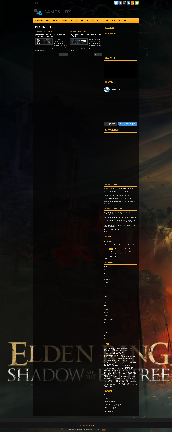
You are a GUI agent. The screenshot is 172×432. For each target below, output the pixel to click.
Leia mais (63, 55)
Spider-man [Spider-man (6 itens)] (112, 379)
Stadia (106, 20)
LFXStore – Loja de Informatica (114, 408)
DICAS (48, 20)
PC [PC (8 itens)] (126, 370)
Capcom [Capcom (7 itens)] (106, 348)
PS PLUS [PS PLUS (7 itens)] (132, 377)
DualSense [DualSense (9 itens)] (113, 348)
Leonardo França (109, 401)
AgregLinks (107, 395)
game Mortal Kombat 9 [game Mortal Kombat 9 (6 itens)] (123, 348)
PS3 (76, 20)
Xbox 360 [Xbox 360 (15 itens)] (125, 381)
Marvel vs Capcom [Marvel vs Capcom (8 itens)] (116, 360)
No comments (48, 31)
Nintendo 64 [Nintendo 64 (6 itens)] (132, 365)
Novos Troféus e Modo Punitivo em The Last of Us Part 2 (85, 35)
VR (105, 322)
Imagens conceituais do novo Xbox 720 (124, 217)
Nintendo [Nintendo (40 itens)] (110, 365)
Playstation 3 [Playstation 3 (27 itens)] (112, 373)
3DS (105, 266)
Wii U (106, 329)
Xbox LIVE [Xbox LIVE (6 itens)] (115, 384)
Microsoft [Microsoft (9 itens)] (132, 363)
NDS (105, 276)
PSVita (99, 20)
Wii (105, 325)
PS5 (87, 20)
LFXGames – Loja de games (113, 405)
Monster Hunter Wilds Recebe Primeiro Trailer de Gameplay (119, 202)
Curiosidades (39, 20)
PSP (93, 20)
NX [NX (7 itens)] (124, 370)
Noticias (64, 20)
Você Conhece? (109, 319)
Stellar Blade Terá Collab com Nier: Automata (118, 188)
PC (71, 20)
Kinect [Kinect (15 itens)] (107, 360)
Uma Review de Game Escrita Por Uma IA (117, 198)
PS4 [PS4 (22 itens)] (115, 376)
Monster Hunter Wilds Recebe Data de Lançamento (120, 192)
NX (105, 286)
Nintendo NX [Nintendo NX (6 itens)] (107, 368)
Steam (106, 312)
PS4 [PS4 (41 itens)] (109, 376)
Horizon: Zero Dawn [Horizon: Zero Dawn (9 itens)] (125, 358)
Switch (106, 316)
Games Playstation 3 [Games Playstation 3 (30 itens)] (113, 354)
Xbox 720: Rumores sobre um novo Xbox (119, 230)
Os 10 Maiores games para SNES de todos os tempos (120, 225)
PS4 (82, 20)
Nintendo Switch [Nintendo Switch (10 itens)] (117, 368)
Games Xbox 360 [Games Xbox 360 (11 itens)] (111, 358)
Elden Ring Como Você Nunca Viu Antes (117, 195)
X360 (113, 20)
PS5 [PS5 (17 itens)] (120, 376)
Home (36, 3)
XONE (119, 20)
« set (105, 258)
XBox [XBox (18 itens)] (117, 381)
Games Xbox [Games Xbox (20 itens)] (128, 356)
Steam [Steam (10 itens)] (118, 379)
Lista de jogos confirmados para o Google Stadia (119, 222)
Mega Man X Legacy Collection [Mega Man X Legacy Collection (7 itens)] (120, 363)
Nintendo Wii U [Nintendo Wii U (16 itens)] (115, 370)
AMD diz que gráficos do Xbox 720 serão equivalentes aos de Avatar (119, 213)
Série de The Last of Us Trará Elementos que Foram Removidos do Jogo (50, 35)
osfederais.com (109, 411)
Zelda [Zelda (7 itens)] (113, 386)
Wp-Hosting (101, 429)
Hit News (107, 398)
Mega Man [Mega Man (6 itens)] (125, 360)
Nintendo (55, 20)
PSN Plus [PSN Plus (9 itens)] (126, 377)
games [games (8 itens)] (132, 348)
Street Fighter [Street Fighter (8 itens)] (125, 379)
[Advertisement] (113, 11)
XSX (125, 20)
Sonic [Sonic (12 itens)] (106, 379)
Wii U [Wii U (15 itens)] (111, 381)
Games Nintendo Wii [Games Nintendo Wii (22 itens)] (115, 350)
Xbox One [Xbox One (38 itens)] (125, 383)
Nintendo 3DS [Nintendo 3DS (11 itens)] (122, 366)
